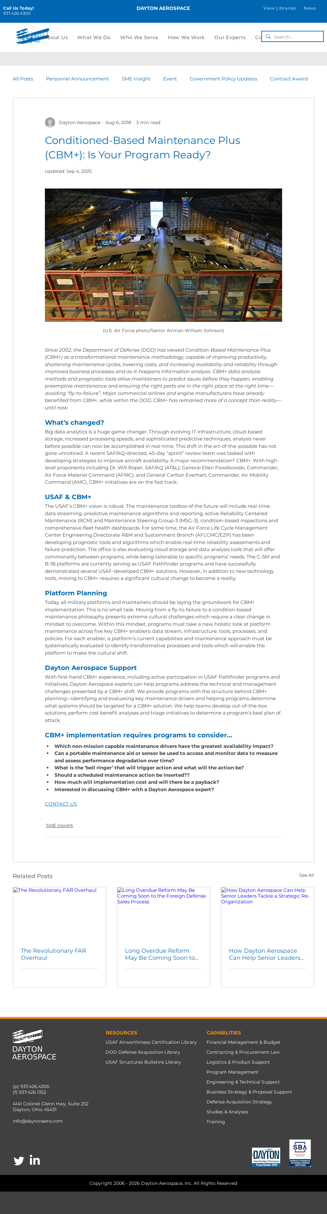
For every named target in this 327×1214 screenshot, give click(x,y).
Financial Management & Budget (243, 1042)
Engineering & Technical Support (243, 1082)
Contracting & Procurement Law (243, 1052)
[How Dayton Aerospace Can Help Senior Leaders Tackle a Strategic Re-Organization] (267, 913)
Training (215, 1122)
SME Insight (136, 79)
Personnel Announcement (77, 79)
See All (306, 875)
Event (170, 79)
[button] (280, 8)
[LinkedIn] (35, 1160)
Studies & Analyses (227, 1112)
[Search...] (292, 36)
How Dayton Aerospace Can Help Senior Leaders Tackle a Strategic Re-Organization (264, 954)
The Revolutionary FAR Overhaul (53, 954)
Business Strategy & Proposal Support (249, 1092)
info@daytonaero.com (38, 1121)
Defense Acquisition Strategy (239, 1102)
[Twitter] (19, 1160)
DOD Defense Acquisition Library (142, 1052)
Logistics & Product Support (238, 1062)
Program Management (232, 1072)
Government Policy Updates (223, 79)
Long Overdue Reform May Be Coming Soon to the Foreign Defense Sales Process (163, 954)
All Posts (23, 79)
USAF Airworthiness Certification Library (151, 1042)
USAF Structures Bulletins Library (143, 1062)
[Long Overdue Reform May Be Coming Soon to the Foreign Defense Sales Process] (163, 913)
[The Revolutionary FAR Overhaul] (59, 913)
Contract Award (289, 79)
